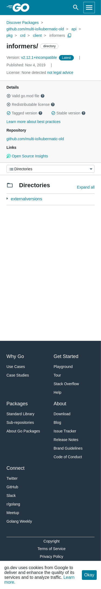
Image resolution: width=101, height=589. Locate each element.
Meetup (12, 513)
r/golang (13, 504)
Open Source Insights (27, 156)
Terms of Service (51, 549)
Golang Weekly (19, 521)
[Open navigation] (89, 7)
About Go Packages (23, 431)
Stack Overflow (66, 384)
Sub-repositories (20, 422)
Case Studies (17, 375)
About (60, 403)
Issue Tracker (65, 431)
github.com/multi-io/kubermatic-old (35, 29)
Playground (63, 366)
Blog (57, 422)
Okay (89, 575)
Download (62, 414)
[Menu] (50, 169)
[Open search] (75, 7)
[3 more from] (7, 198)
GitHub (12, 487)
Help (57, 392)
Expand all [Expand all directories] (86, 187)
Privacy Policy (51, 556)
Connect (15, 468)
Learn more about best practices (33, 122)
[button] (8, 96)
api (73, 29)
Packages (17, 403)
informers (57, 35)
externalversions (26, 199)
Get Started (66, 356)
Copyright (51, 541)
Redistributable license (30, 104)
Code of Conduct (68, 457)
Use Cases (15, 366)
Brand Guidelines (68, 448)
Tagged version (24, 113)
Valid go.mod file (25, 96)
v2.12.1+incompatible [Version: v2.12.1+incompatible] (32, 57)
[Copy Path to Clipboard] (69, 35)
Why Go (15, 356)
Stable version (68, 113)
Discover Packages (22, 22)
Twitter (12, 478)
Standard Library (20, 414)
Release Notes (66, 440)
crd (22, 35)
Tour (57, 375)
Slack (11, 495)
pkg (9, 35)
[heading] (22, 7)
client (37, 35)
